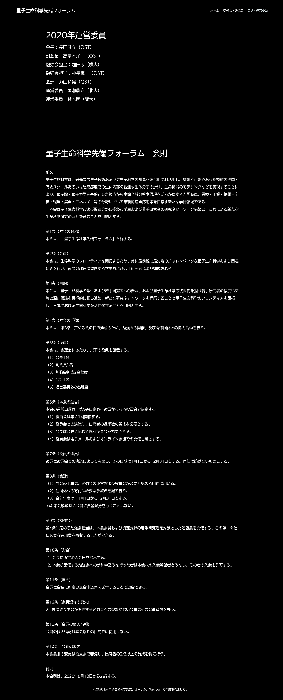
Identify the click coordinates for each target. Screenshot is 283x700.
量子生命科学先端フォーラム (45, 10)
